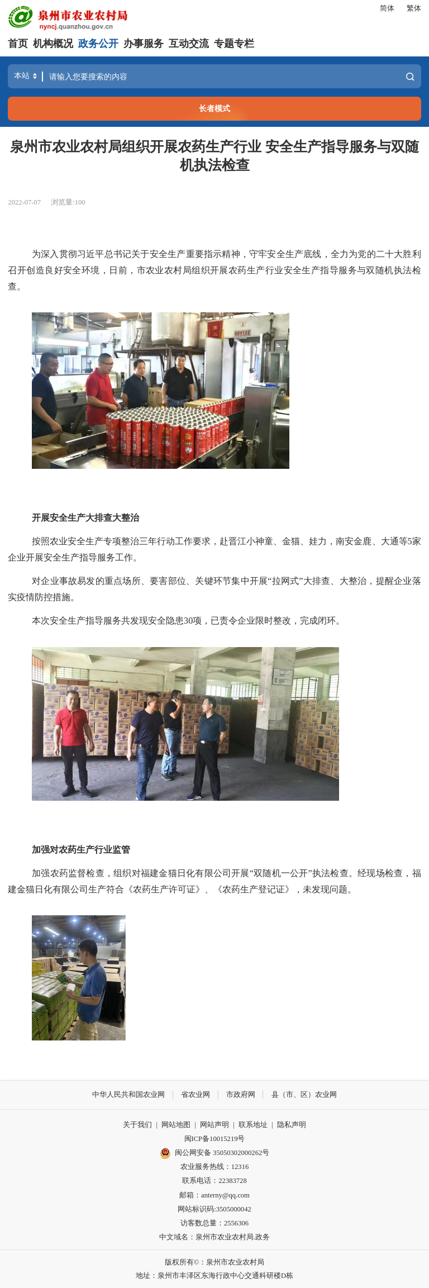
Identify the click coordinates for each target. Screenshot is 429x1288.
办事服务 (143, 43)
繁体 (414, 8)
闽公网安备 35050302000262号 (215, 1152)
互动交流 (189, 43)
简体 (387, 8)
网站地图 (175, 1124)
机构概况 (53, 43)
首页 (18, 43)
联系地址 (253, 1124)
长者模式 (214, 108)
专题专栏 (234, 43)
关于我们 (137, 1124)
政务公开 (98, 43)
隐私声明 (291, 1124)
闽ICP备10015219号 (214, 1138)
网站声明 (214, 1124)
